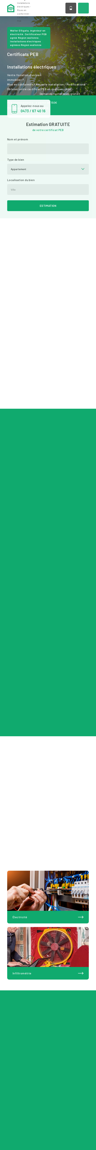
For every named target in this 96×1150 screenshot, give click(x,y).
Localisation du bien (21, 180)
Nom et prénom (17, 139)
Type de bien (15, 159)
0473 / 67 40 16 (70, 8)
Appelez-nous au (35, 108)
